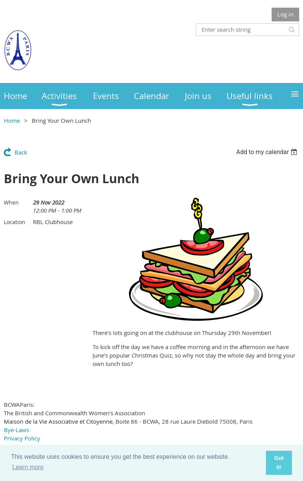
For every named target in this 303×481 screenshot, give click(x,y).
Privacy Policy (22, 438)
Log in (285, 14)
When (11, 202)
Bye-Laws (16, 430)
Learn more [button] (28, 467)
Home (12, 120)
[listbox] (267, 152)
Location (14, 222)
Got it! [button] (279, 462)
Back (21, 152)
